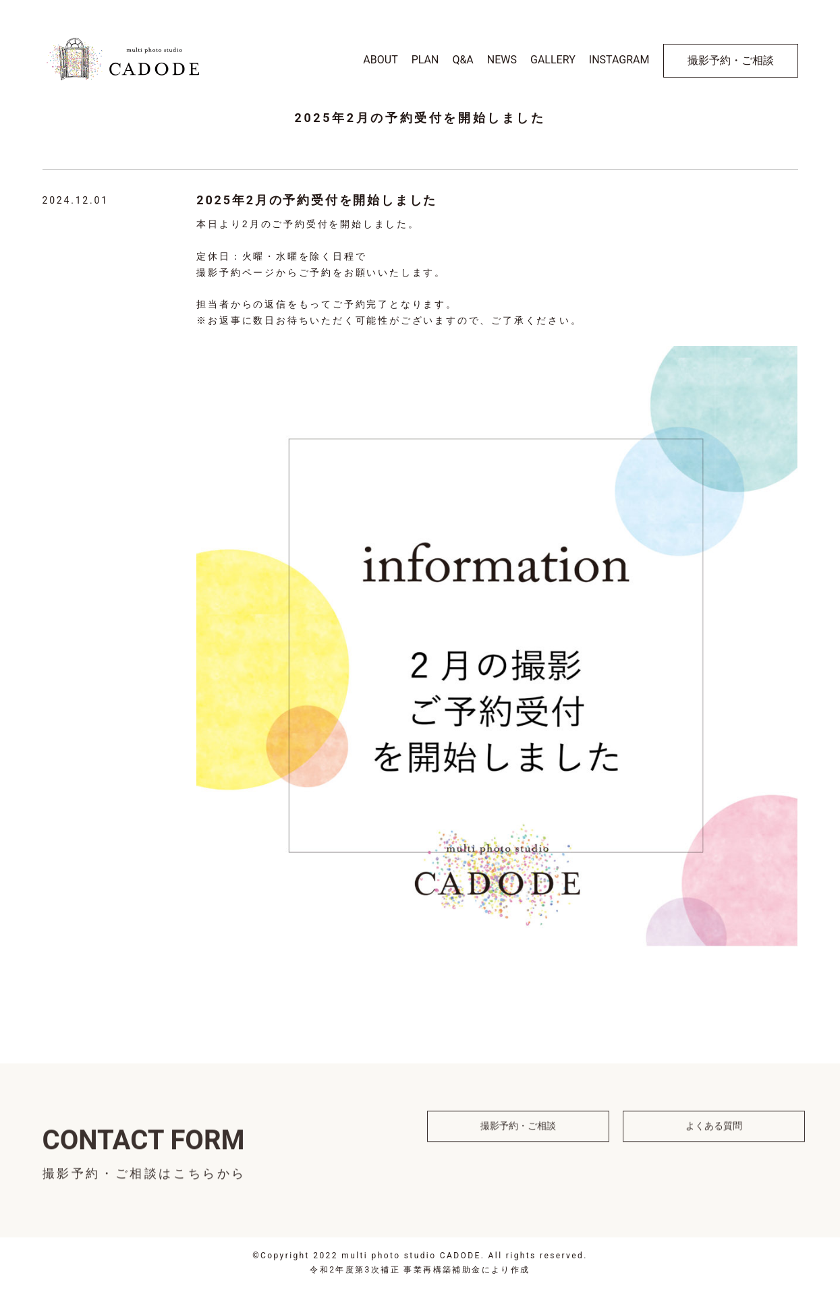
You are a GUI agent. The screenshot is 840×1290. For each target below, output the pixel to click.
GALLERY (553, 59)
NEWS (502, 59)
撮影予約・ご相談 (731, 60)
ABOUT (380, 59)
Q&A (462, 59)
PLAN (425, 59)
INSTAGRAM (619, 59)
